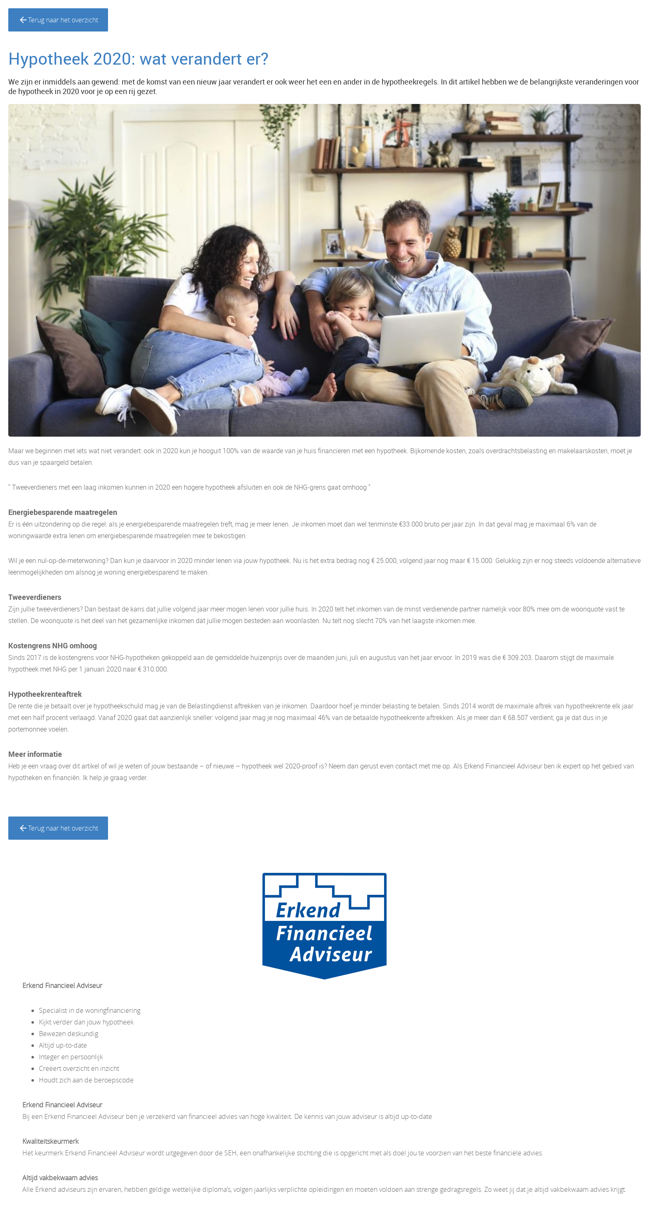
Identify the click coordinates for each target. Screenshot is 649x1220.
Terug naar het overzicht (58, 20)
